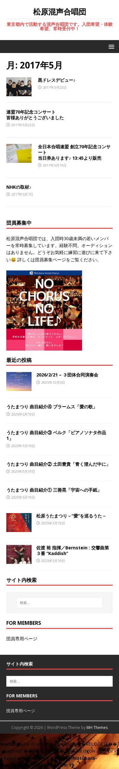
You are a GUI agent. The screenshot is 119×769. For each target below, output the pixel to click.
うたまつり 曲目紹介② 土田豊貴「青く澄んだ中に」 (58, 464)
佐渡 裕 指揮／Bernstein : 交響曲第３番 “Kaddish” (72, 550)
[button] (110, 46)
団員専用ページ (21, 639)
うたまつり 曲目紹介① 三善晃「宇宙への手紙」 (54, 490)
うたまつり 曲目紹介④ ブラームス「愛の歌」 (51, 407)
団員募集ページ (50, 260)
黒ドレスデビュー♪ (56, 80)
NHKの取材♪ (18, 187)
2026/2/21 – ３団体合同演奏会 (67, 375)
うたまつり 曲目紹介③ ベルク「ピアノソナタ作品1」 (56, 435)
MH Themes (97, 727)
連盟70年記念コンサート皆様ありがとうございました (35, 115)
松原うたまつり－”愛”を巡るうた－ (71, 516)
